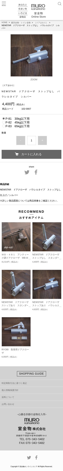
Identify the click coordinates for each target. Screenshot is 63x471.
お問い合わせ (8, 404)
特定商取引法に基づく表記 (14, 383)
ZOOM (34, 79)
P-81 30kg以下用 (17, 118)
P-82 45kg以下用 (17, 122)
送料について (8, 397)
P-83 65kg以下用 (17, 126)
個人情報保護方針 (10, 390)
